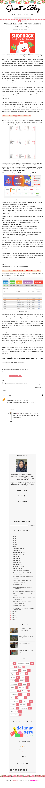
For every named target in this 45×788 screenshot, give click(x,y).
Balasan (12, 413)
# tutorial (24, 23)
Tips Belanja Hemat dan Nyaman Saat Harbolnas (24, 362)
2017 (13, 552)
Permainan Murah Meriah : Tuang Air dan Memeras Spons (24, 603)
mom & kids (14, 689)
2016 (13, 616)
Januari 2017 (17, 573)
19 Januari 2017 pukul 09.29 (27, 417)
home (22, 682)
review (24, 696)
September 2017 (18, 557)
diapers (22, 679)
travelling (25, 706)
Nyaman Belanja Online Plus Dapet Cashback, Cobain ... (22, 586)
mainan (22, 686)
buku (19, 672)
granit (18, 417)
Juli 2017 (15, 561)
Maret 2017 (16, 569)
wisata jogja (14, 716)
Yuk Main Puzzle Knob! (19, 610)
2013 (13, 622)
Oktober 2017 (17, 555)
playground (22, 692)
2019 (13, 548)
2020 (13, 546)
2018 (13, 550)
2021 (13, 544)
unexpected (23, 710)
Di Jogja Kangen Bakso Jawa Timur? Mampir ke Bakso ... (22, 607)
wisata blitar (23, 713)
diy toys (13, 682)
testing (22, 703)
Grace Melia (12, 403)
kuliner (13, 686)
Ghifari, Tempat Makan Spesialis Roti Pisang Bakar (22, 592)
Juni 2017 (16, 563)
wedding (13, 713)
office (12, 692)
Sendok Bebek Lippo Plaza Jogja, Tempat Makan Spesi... (23, 613)
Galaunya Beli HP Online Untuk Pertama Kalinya (23, 599)
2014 (13, 620)
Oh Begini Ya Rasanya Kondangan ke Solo (24, 596)
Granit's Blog (22, 10)
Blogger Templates (34, 785)
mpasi (24, 689)
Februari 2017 (17, 571)
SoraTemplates (16, 785)
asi (12, 668)
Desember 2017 (18, 553)
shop (25, 699)
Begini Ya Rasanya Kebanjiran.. (21, 575)
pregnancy (13, 696)
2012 (13, 624)
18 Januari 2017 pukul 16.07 (24, 403)
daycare (13, 679)
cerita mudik (14, 675)
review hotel (14, 699)
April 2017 (16, 567)
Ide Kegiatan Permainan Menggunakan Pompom (23, 582)
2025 (13, 540)
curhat (24, 675)
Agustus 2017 (17, 559)
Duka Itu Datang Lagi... (25, 648)
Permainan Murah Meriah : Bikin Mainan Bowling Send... (23, 578)
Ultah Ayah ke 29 (17, 589)
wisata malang (15, 720)
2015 (13, 618)
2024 (13, 542)
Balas (10, 408)
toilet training (14, 706)
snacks (13, 703)
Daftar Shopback (20, 174)
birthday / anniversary (23, 668)
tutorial (13, 710)
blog (12, 672)
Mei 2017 (16, 565)
